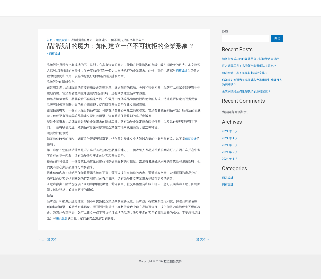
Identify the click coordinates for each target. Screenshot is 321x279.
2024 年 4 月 (230, 138)
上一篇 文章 (48, 239)
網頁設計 (55, 54)
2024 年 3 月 (230, 145)
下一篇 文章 (199, 239)
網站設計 (228, 178)
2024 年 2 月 (230, 152)
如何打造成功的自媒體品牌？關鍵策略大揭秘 (252, 59)
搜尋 (225, 32)
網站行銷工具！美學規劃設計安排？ (246, 73)
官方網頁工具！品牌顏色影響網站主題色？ (251, 66)
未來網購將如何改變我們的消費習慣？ (248, 91)
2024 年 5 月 (230, 131)
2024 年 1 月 (230, 159)
